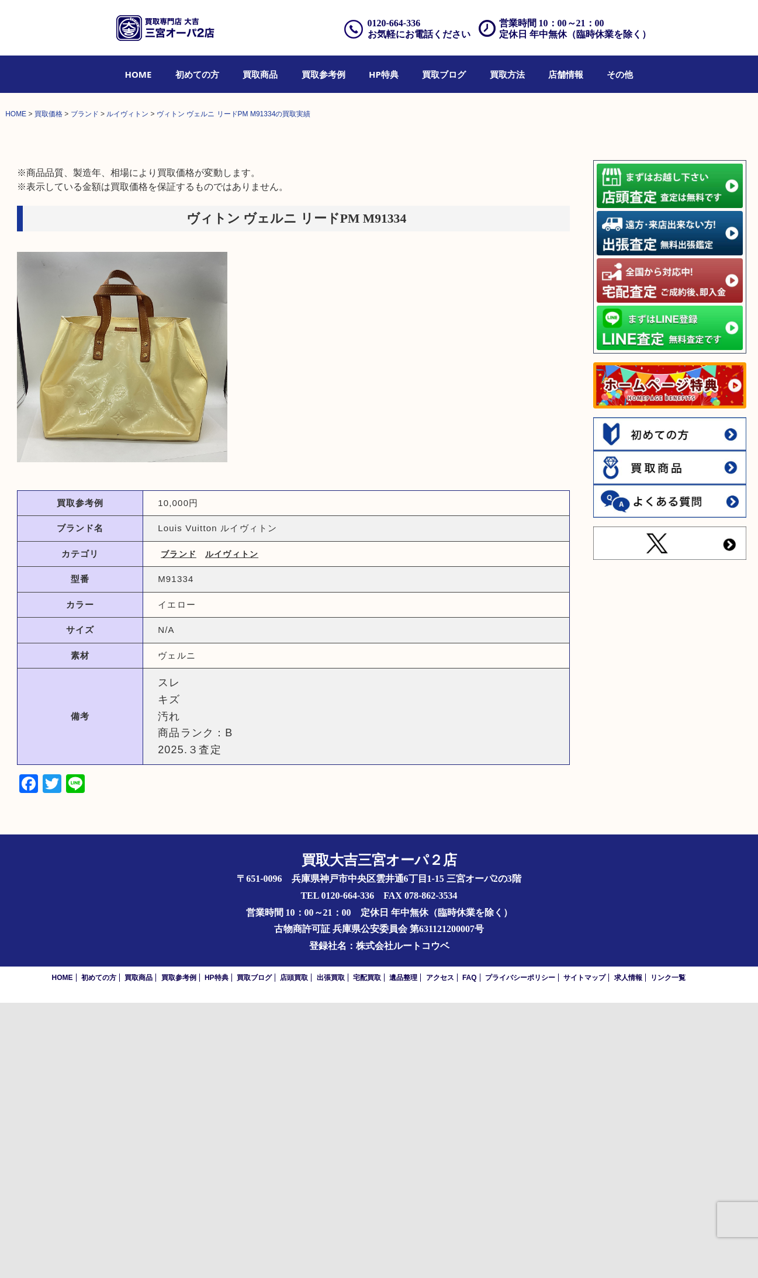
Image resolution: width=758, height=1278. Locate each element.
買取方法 (507, 74)
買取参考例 (323, 74)
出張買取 (331, 1253)
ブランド (178, 828)
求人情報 (628, 1253)
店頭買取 (294, 1253)
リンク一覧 (668, 1253)
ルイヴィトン (231, 828)
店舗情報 (565, 74)
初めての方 (197, 74)
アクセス (440, 1253)
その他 (620, 74)
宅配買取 (367, 1253)
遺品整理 (403, 1253)
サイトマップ (584, 1253)
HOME (138, 74)
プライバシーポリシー (520, 1253)
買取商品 (260, 74)
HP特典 (384, 74)
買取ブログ (444, 74)
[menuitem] (138, 74)
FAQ (469, 1253)
